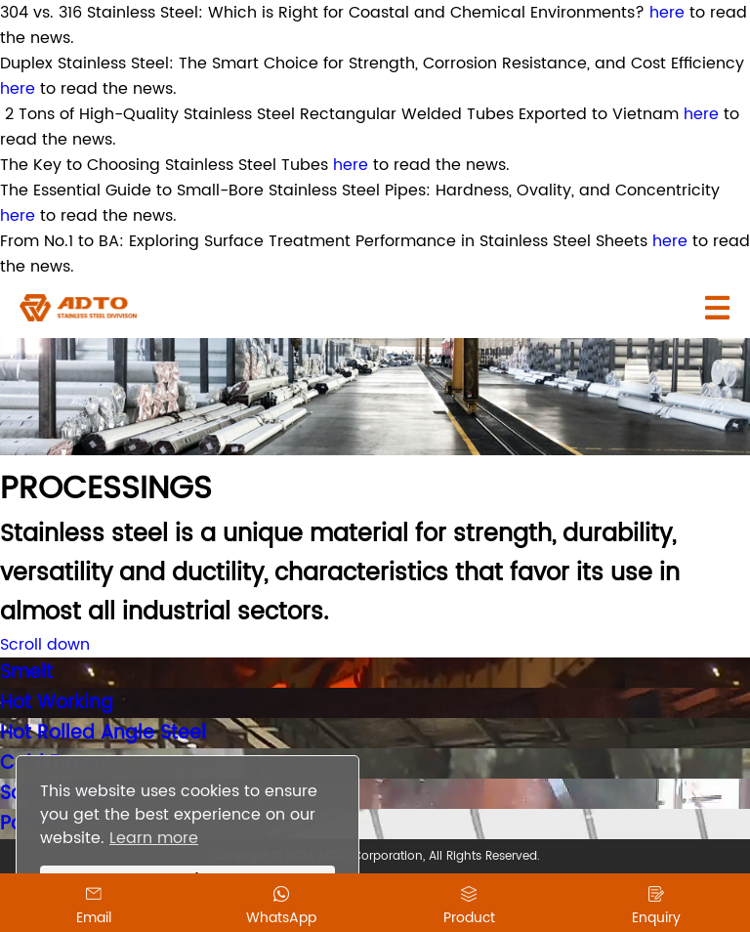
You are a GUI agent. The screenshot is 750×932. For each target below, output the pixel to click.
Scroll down (45, 644)
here (667, 12)
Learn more (153, 838)
